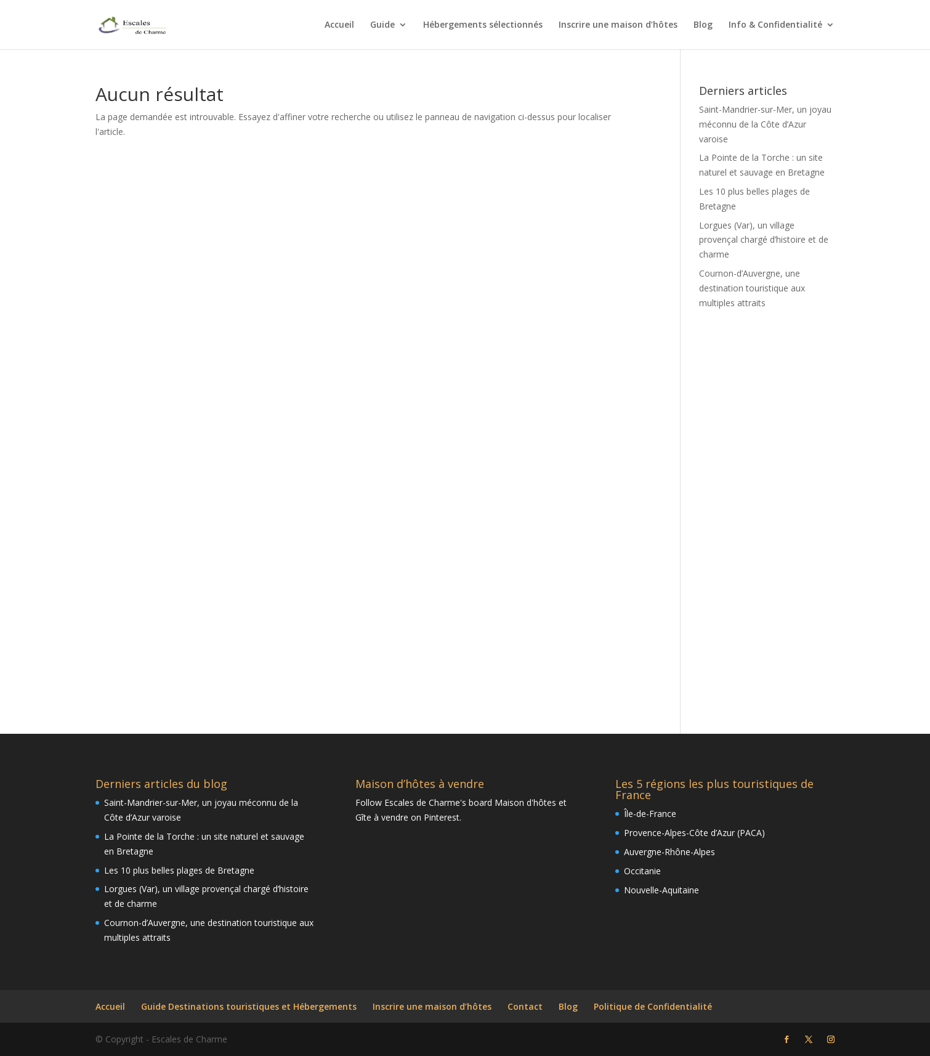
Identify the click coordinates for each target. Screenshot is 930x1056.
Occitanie (642, 871)
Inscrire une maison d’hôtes (618, 25)
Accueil (339, 25)
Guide (382, 25)
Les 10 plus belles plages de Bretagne (179, 870)
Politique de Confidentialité (653, 1006)
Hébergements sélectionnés (483, 25)
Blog (703, 25)
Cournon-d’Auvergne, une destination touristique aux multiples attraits (752, 288)
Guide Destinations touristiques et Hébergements (249, 1006)
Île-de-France (650, 813)
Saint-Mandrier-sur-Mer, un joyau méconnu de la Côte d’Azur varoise (765, 124)
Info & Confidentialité (775, 25)
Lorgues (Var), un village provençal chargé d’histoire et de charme (763, 240)
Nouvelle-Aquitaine (661, 890)
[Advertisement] (767, 513)
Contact (525, 1006)
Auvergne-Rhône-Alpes (669, 852)
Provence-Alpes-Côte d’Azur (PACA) (694, 833)
